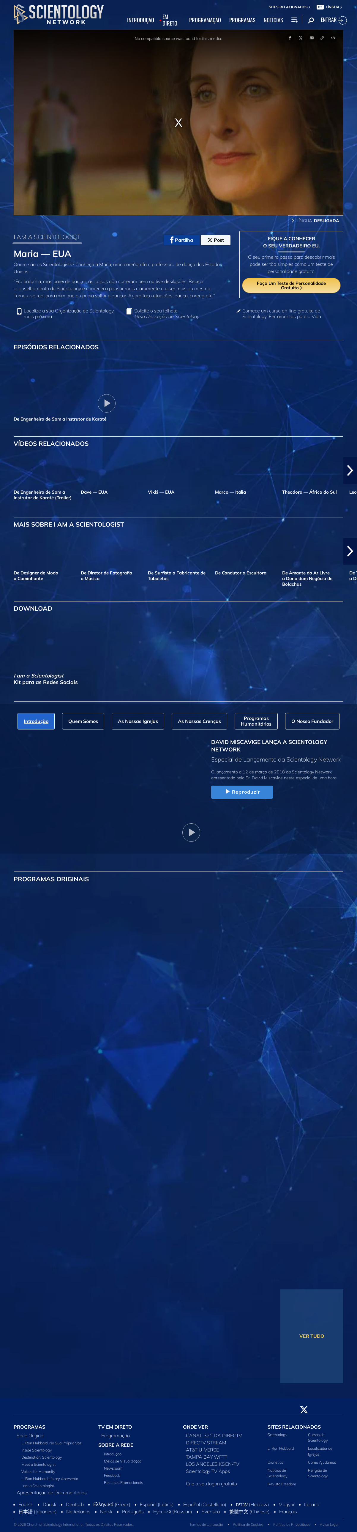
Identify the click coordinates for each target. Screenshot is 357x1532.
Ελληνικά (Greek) (111, 1504)
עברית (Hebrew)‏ (252, 1504)
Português (133, 1511)
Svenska (211, 1511)
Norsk (106, 1511)
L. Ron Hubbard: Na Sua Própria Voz (51, 1443)
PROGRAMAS (242, 20)
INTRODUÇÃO (140, 20)
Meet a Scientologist (38, 1464)
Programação (115, 1435)
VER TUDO (311, 1336)
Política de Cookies (248, 1524)
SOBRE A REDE (115, 1445)
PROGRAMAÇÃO (205, 20)
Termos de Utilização (206, 1524)
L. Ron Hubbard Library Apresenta (49, 1478)
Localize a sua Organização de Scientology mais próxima (69, 313)
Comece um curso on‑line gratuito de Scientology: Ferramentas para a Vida (281, 313)
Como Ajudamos (322, 1462)
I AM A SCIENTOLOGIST (47, 237)
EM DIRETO (169, 20)
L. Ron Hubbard (281, 1448)
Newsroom (113, 1468)
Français (288, 1511)
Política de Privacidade (291, 1524)
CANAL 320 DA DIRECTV (214, 1435)
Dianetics (275, 1462)
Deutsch (75, 1504)
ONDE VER (195, 1427)
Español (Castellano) (204, 1504)
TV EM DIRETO (115, 1427)
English (25, 1504)
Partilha (181, 240)
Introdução (112, 1454)
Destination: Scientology (41, 1457)
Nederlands (78, 1511)
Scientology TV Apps (208, 1471)
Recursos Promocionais (123, 1482)
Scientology (278, 1434)
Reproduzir (242, 792)
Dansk (49, 1504)
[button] (350, 470)
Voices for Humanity (38, 1471)
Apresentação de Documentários (52, 1492)
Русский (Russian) (172, 1511)
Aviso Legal (329, 1524)
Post (216, 240)
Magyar (287, 1504)
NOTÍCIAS (273, 20)
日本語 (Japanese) (37, 1511)
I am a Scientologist (37, 1485)
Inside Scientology (36, 1450)
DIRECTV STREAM (206, 1443)
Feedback (112, 1475)
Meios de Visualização (122, 1461)
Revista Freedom (282, 1484)
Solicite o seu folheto (166, 313)
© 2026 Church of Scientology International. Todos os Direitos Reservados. (74, 1524)
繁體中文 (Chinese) (249, 1511)
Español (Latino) (157, 1504)
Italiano (311, 1504)
